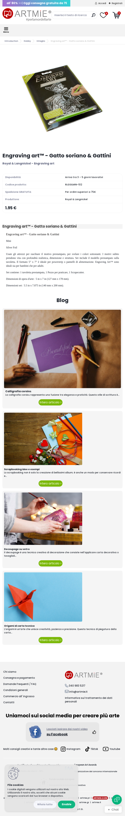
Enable (66, 804)
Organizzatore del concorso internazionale (95, 771)
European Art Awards (85, 764)
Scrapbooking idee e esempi (22, 469)
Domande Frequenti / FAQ (19, 684)
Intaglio (41, 41)
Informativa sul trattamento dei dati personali (88, 699)
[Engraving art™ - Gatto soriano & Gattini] (62, 98)
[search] (93, 16)
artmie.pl (85, 797)
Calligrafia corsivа (18, 391)
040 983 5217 (77, 685)
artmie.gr (84, 802)
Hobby (27, 41)
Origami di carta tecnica (19, 626)
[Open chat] (117, 800)
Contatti (8, 702)
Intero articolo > (51, 402)
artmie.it (96, 802)
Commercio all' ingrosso (18, 696)
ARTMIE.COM (100, 797)
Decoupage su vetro (17, 549)
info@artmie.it (78, 691)
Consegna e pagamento (19, 678)
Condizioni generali (15, 690)
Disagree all (45, 804)
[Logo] (26, 15)
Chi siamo (9, 671)
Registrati (117, 3)
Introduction (11, 41)
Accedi (102, 3)
